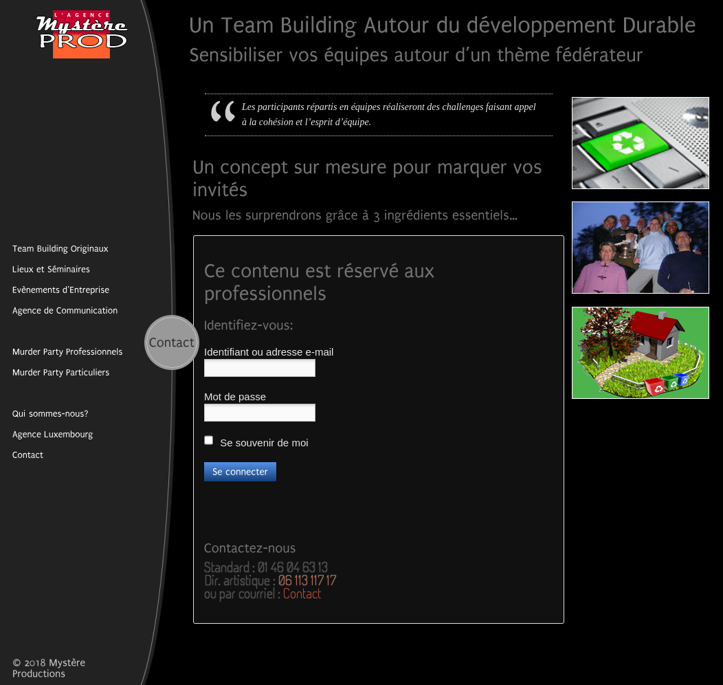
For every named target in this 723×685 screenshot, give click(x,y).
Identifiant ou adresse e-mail (268, 352)
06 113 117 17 (307, 580)
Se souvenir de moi (256, 441)
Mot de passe (235, 396)
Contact (302, 593)
